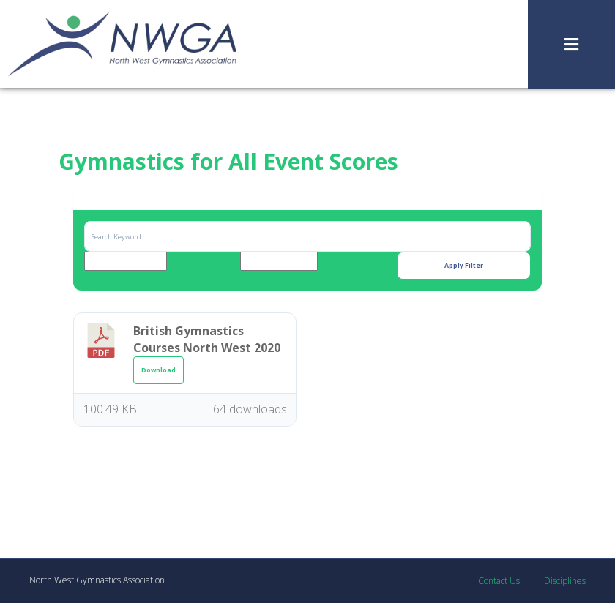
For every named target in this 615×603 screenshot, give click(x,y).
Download (158, 370)
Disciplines (565, 580)
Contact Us (499, 580)
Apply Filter (463, 265)
